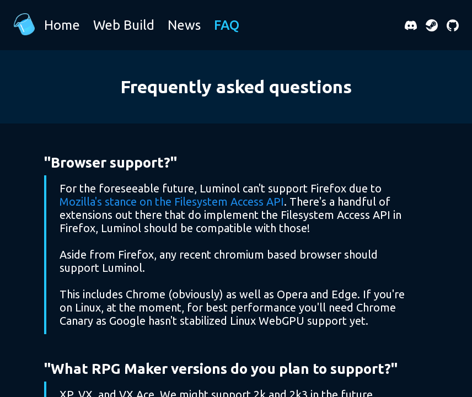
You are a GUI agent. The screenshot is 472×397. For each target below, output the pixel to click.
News (184, 25)
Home (62, 25)
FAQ (226, 25)
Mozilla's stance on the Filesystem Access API (172, 201)
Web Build (123, 25)
